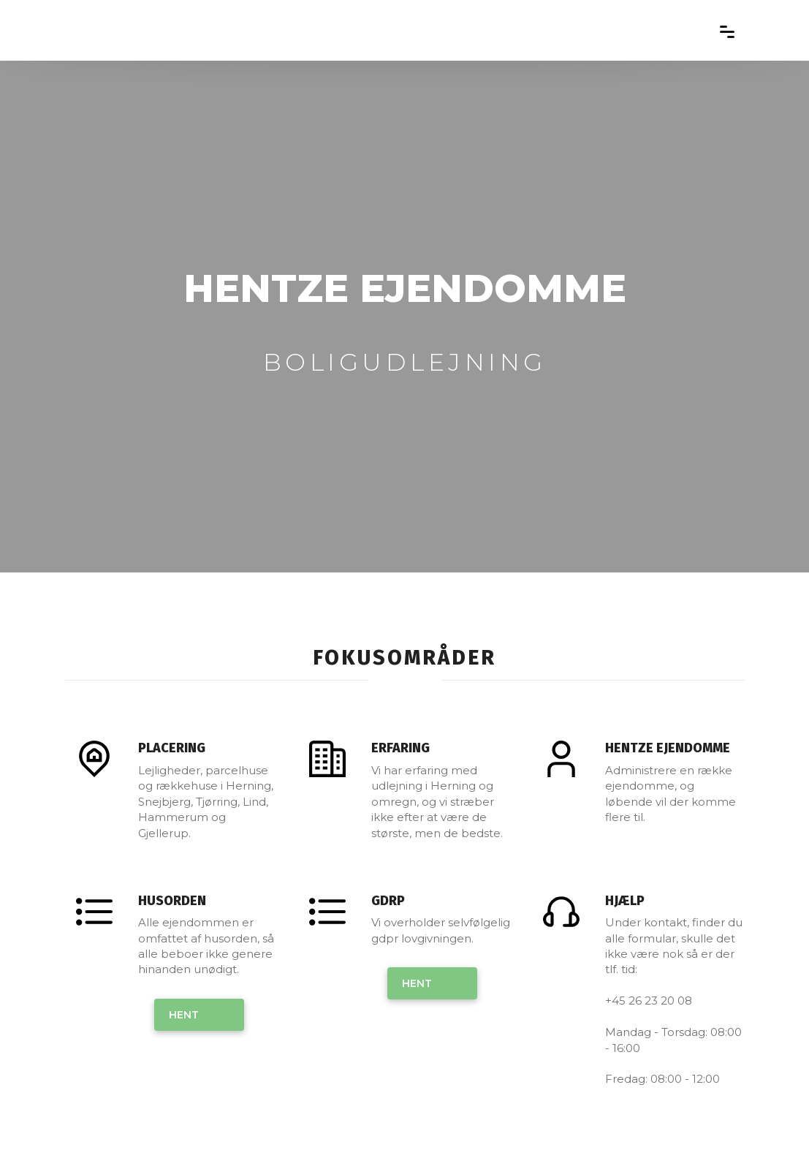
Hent (184, 1014)
